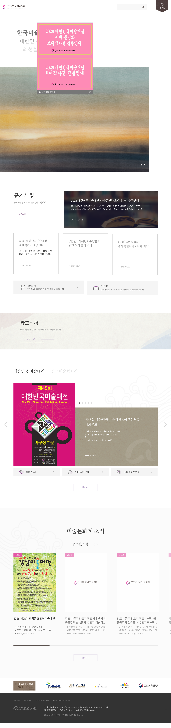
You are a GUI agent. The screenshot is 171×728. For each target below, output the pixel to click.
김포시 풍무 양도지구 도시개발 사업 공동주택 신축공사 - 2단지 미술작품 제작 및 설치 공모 (136, 630)
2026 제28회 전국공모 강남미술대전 (34, 628)
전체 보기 (85, 498)
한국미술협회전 (64, 381)
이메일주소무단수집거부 (62, 700)
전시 (96, 554)
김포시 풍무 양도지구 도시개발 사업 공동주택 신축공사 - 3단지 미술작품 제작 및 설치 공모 (85, 630)
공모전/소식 (80, 554)
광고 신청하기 (32, 339)
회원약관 (16, 700)
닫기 (90, 92)
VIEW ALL (22, 214)
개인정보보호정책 (42, 700)
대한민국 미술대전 (29, 381)
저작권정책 (28, 700)
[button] (141, 164)
